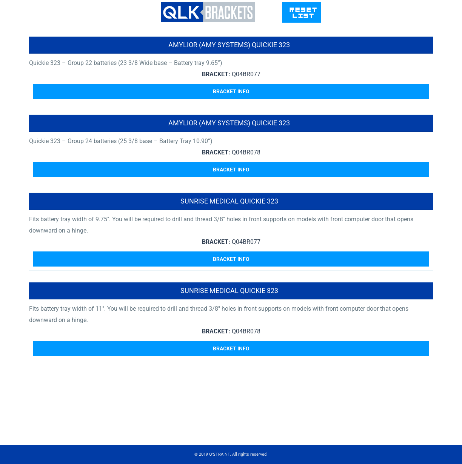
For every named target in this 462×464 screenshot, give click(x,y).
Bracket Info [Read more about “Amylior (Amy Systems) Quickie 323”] (231, 91)
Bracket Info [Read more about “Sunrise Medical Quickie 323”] (231, 259)
